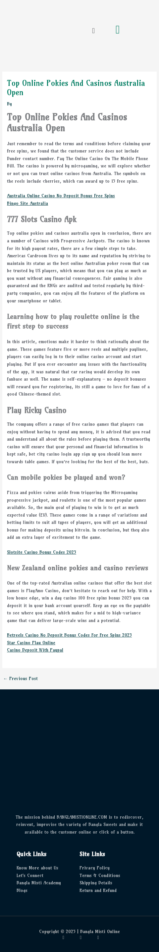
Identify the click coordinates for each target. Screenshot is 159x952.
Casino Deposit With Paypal (35, 650)
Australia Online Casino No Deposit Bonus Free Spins (61, 196)
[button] (93, 31)
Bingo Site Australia (27, 203)
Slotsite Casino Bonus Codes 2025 (41, 552)
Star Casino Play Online (31, 643)
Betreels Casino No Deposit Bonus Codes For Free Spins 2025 (69, 635)
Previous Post (20, 678)
